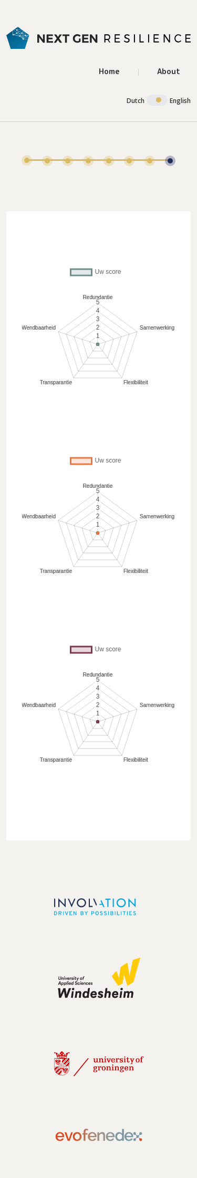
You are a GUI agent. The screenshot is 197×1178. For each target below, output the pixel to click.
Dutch (135, 100)
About (168, 71)
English (180, 100)
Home (109, 71)
